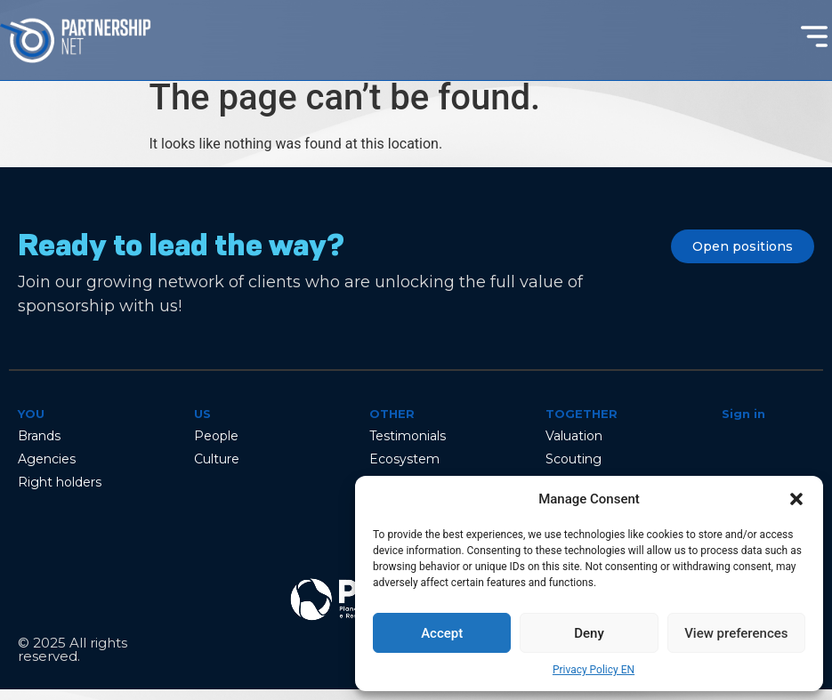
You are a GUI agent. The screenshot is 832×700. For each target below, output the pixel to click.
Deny (589, 633)
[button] (796, 499)
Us (202, 424)
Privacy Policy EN (593, 670)
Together (581, 424)
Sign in (743, 424)
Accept (442, 633)
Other (392, 424)
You (31, 424)
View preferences (736, 633)
